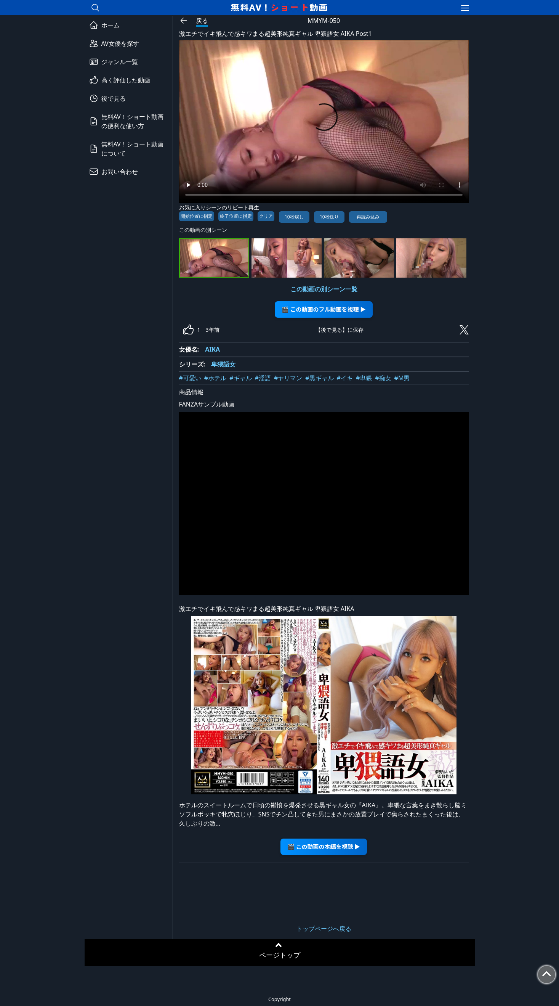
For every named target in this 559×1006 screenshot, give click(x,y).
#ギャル (240, 378)
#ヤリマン (288, 378)
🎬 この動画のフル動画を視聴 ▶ (324, 309)
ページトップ (279, 954)
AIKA (212, 349)
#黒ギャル (319, 378)
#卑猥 (364, 378)
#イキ (345, 378)
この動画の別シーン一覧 (323, 289)
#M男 (402, 378)
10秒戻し (294, 217)
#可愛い (190, 378)
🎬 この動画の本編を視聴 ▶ (323, 846)
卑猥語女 (223, 364)
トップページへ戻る (323, 928)
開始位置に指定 (197, 216)
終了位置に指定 (236, 216)
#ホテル (215, 378)
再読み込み (368, 217)
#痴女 (383, 378)
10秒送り (329, 217)
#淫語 (263, 378)
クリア (266, 216)
